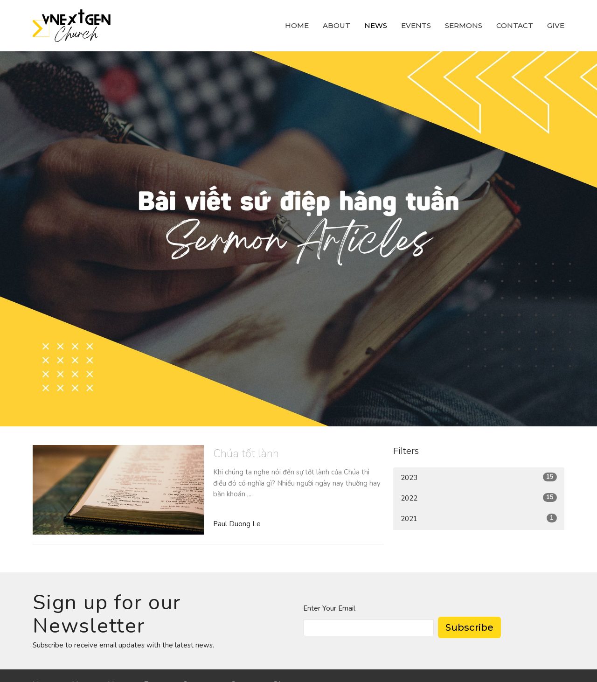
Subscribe (469, 627)
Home (297, 25)
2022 (479, 498)
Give (555, 25)
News (375, 25)
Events (416, 25)
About (336, 25)
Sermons (463, 25)
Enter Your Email (329, 608)
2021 (479, 518)
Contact (514, 25)
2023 (479, 477)
